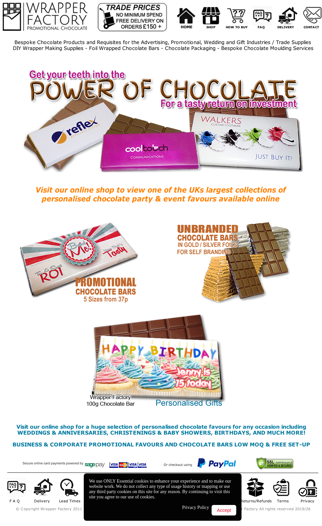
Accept (224, 510)
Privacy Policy (195, 507)
